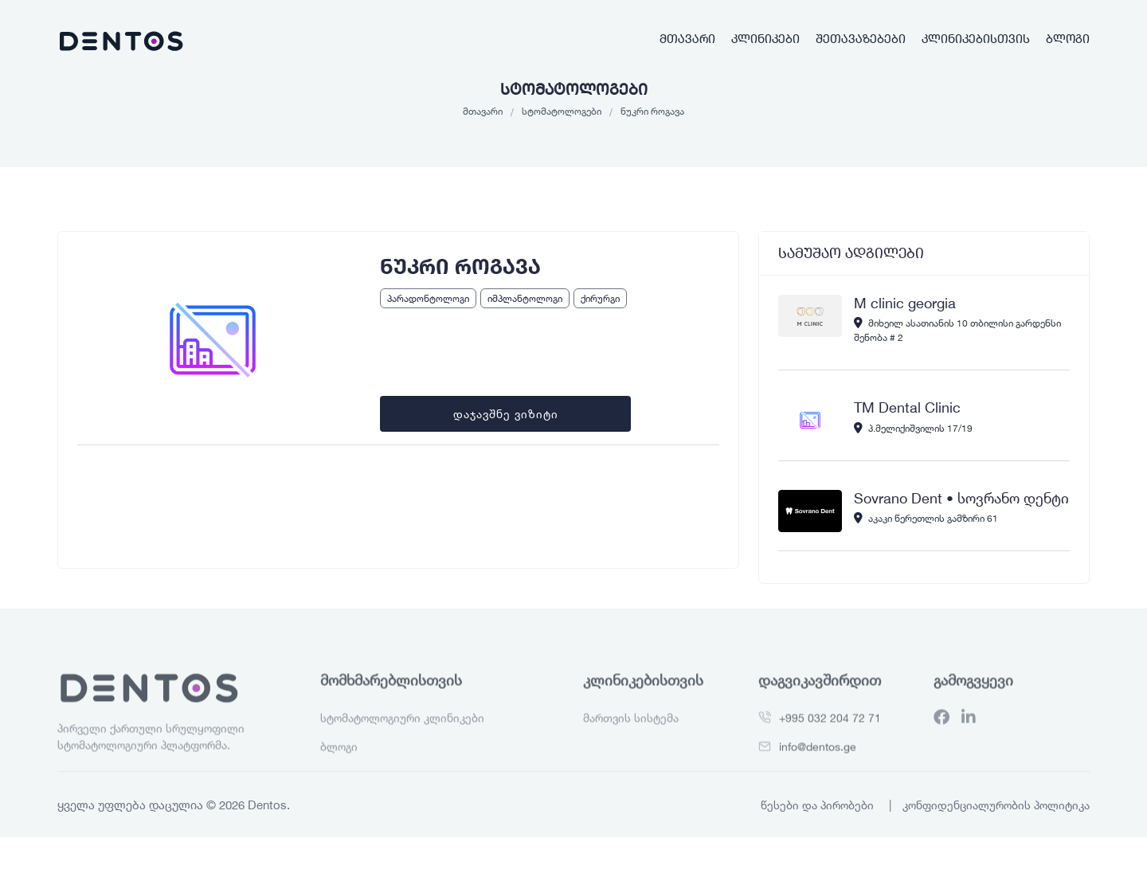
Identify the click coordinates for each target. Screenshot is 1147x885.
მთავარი (687, 38)
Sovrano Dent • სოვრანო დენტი (961, 498)
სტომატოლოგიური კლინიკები (402, 746)
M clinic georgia (905, 302)
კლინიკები (765, 38)
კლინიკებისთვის (976, 38)
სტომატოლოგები (561, 110)
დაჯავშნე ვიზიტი (505, 414)
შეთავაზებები (861, 38)
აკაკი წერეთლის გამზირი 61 (926, 517)
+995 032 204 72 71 (830, 746)
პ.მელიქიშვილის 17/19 (913, 427)
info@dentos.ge (817, 774)
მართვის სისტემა (631, 746)
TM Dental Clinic (907, 407)
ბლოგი (1068, 38)
